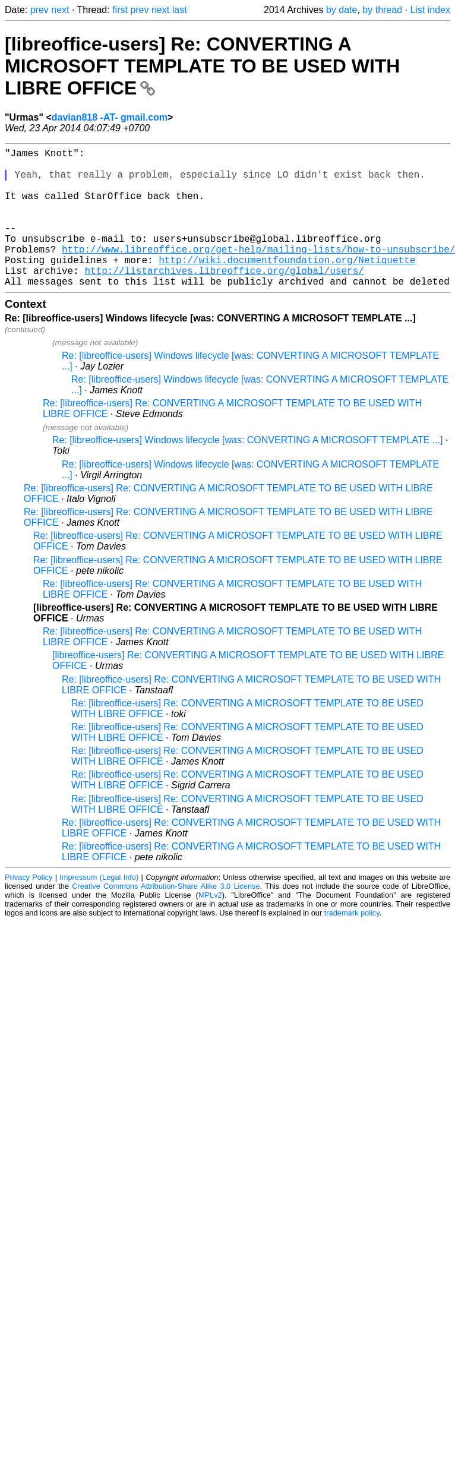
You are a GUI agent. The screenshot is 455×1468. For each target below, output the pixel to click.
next (60, 10)
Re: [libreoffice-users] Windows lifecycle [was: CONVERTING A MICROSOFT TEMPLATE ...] (247, 471)
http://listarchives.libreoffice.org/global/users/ (224, 298)
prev (39, 10)
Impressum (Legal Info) (98, 908)
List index (430, 10)
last (179, 10)
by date (341, 10)
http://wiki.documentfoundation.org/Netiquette (287, 285)
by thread (382, 10)
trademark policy (352, 943)
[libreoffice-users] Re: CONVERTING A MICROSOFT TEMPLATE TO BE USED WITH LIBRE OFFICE (202, 66)
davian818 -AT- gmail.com (110, 117)
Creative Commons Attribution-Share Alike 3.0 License (166, 917)
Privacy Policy (28, 908)
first (120, 10)
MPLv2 (210, 925)
